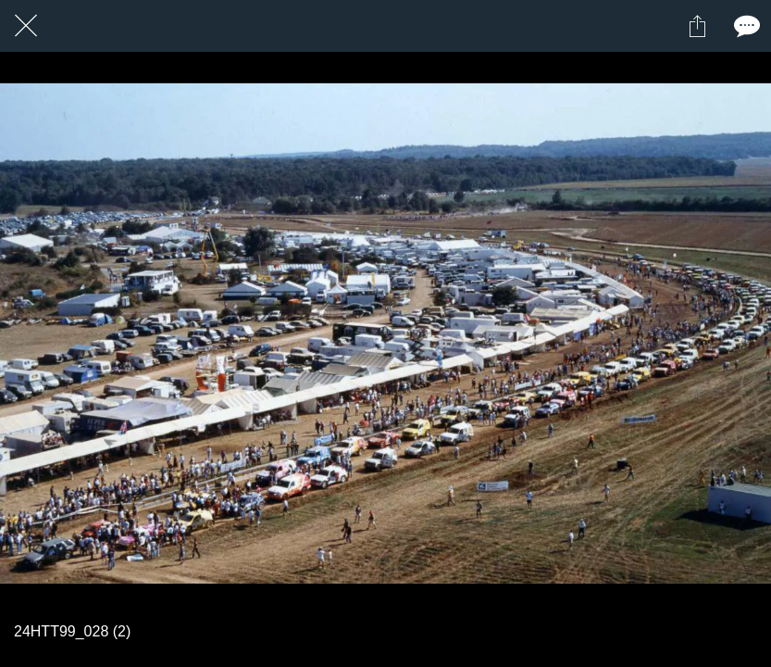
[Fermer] (26, 26)
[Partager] (697, 26)
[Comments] (745, 26)
